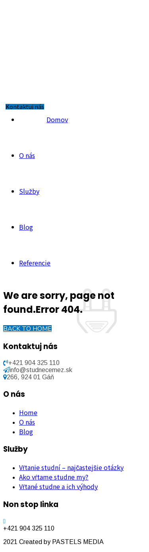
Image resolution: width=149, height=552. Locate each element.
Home (28, 412)
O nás (27, 155)
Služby (29, 191)
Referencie (34, 262)
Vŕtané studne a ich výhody (58, 486)
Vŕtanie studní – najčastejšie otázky (71, 467)
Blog (26, 227)
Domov (57, 119)
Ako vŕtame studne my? (53, 477)
